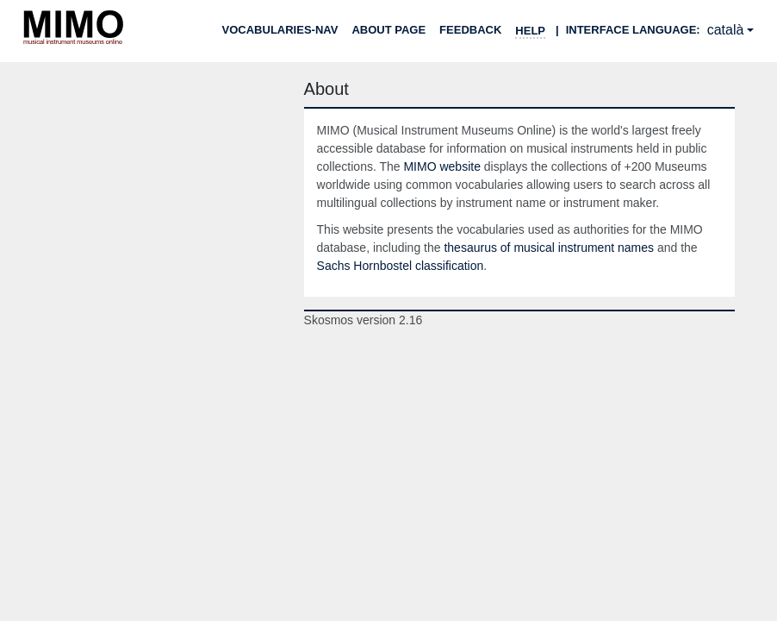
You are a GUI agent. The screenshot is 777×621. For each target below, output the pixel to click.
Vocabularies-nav (280, 29)
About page (388, 29)
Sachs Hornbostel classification (400, 266)
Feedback (470, 29)
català (725, 29)
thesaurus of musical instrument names (549, 247)
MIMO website (441, 166)
